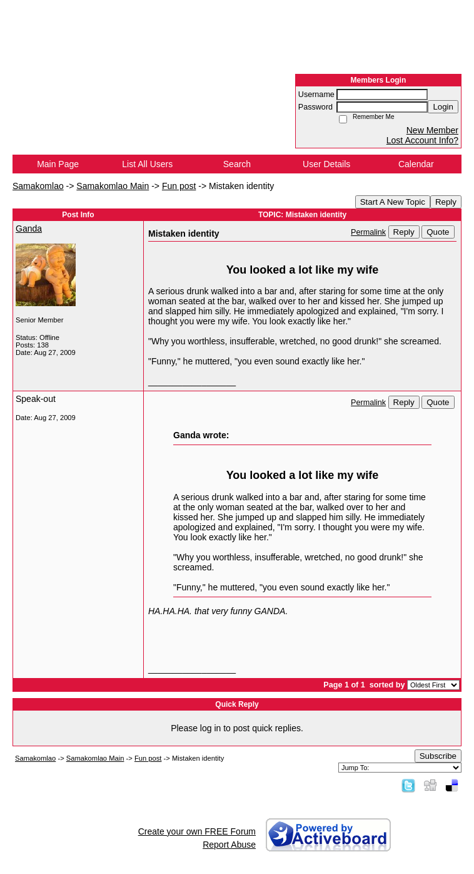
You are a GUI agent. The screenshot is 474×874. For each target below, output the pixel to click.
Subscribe (438, 756)
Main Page (58, 164)
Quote (437, 232)
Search (237, 164)
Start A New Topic (392, 202)
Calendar (416, 164)
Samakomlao (38, 186)
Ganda (29, 229)
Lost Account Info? (422, 140)
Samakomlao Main (112, 186)
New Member (432, 130)
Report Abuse (229, 845)
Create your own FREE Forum (197, 831)
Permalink (368, 232)
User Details (326, 164)
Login (443, 106)
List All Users (147, 164)
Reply (445, 202)
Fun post (179, 186)
